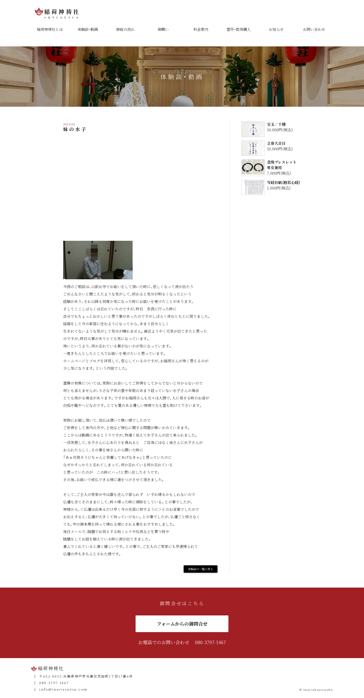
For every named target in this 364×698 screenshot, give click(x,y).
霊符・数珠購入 (239, 29)
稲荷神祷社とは (50, 29)
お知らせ (276, 29)
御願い (163, 29)
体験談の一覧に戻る (200, 569)
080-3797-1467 (210, 642)
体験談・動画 (88, 29)
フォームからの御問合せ (182, 623)
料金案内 (200, 29)
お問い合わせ (314, 29)
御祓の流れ (125, 29)
